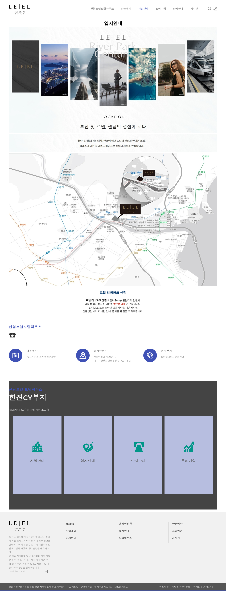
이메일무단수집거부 (204, 586)
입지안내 (124, 531)
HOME (70, 523)
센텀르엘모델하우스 (102, 8)
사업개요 (71, 531)
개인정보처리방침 (181, 586)
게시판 (194, 8)
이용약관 (164, 586)
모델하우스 (125, 538)
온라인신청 (125, 523)
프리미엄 (161, 8)
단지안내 (178, 8)
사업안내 (143, 8)
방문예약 (126, 8)
